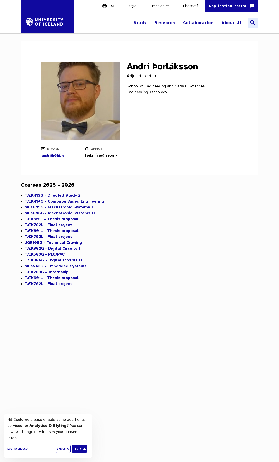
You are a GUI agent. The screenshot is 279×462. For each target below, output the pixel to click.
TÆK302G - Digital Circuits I (52, 249)
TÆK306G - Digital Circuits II (53, 260)
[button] (140, 23)
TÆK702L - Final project (48, 225)
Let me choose (17, 448)
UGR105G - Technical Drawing (53, 243)
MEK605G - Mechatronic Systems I (58, 207)
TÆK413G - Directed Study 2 (52, 196)
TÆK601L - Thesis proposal (51, 219)
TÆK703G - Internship (46, 272)
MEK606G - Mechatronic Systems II (59, 213)
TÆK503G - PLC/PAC (44, 254)
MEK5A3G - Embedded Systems (55, 266)
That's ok (79, 448)
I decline (63, 448)
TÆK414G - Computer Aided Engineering (64, 201)
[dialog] (48, 436)
